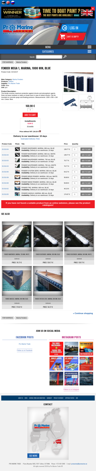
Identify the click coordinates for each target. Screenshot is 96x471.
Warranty (49, 398)
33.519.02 (5, 189)
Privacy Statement (58, 398)
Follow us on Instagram (71, 389)
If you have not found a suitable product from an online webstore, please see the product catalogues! (48, 204)
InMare (11, 81)
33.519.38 (5, 177)
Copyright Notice (69, 398)
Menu (48, 47)
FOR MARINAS (7, 62)
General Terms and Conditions (37, 398)
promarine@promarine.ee (79, 464)
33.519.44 (5, 155)
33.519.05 (5, 194)
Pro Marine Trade (14, 83)
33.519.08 (5, 183)
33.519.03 (5, 160)
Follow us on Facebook (24, 350)
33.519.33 (5, 166)
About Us (20, 398)
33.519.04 (5, 149)
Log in (74, 27)
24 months (30, 126)
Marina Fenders (21, 62)
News (26, 398)
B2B (77, 398)
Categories (48, 51)
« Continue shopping (83, 313)
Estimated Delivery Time (30, 139)
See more (33, 455)
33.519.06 (5, 172)
